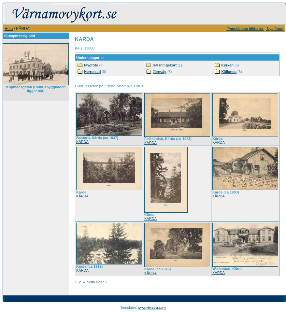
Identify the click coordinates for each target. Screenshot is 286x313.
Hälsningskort (165, 65)
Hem (9, 28)
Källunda (229, 72)
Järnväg (159, 72)
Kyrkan (228, 65)
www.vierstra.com (152, 307)
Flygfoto (91, 65)
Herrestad (92, 72)
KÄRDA (82, 142)
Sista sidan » (97, 282)
